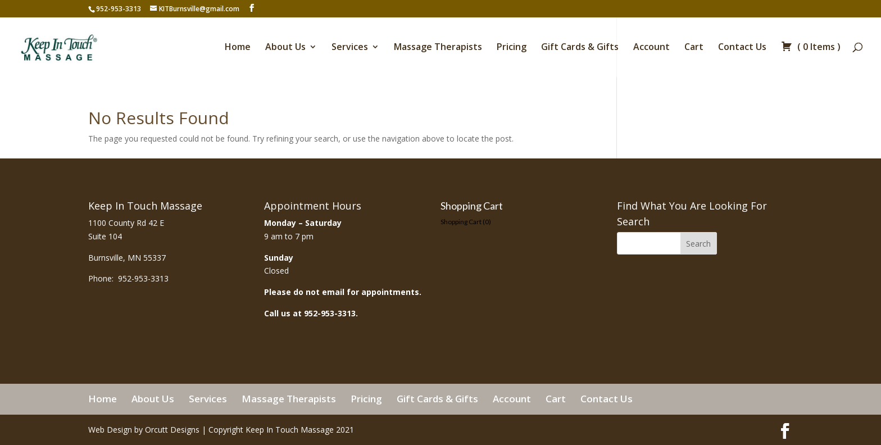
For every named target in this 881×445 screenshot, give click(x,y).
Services (349, 48)
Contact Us (742, 48)
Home (238, 48)
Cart (693, 48)
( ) (811, 48)
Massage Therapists (438, 48)
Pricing (511, 48)
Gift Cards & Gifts (580, 48)
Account (651, 48)
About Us (285, 48)
